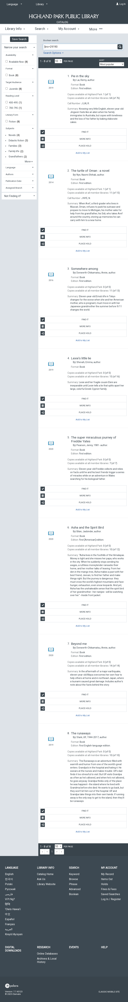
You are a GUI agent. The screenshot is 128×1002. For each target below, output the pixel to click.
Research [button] (43, 947)
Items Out (106, 879)
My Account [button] (68, 29)
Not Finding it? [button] (12, 196)
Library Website (46, 884)
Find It (64, 132)
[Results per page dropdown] (58, 61)
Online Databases (47, 953)
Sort (101, 60)
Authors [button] (9, 174)
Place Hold (65, 146)
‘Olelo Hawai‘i (13, 909)
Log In (123, 4)
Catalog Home (45, 874)
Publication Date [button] (13, 181)
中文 (7, 914)
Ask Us (41, 879)
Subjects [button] (10, 128)
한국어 (9, 879)
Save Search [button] (19, 39)
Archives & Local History (46, 960)
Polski (8, 884)
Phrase (73, 884)
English (9, 874)
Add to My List (83, 153)
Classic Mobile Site (109, 991)
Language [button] (10, 167)
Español (9, 919)
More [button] (95, 29)
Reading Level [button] (12, 96)
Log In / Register (111, 899)
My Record (107, 874)
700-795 (13, 108)
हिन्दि (7, 904)
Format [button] (9, 68)
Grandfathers (16, 156)
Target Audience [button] (13, 82)
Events (74, 947)
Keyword (74, 874)
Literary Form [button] (12, 115)
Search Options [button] (53, 52)
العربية (8, 929)
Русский (10, 889)
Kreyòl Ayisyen (13, 934)
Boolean (73, 894)
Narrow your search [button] (15, 47)
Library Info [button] (15, 29)
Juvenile (13, 89)
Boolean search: (51, 40)
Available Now (16, 61)
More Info (65, 139)
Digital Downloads (13, 949)
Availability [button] (11, 55)
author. (85, 80)
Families (13, 146)
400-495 (13, 102)
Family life (14, 151)
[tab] (19, 47)
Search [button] (41, 29)
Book (12, 75)
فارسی (9, 894)
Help (104, 947)
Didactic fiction (16, 140)
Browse (73, 879)
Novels (12, 135)
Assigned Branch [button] (14, 188)
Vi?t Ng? (10, 899)
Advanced (74, 889)
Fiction (12, 121)
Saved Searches (110, 894)
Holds (104, 884)
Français (10, 924)
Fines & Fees (108, 889)
